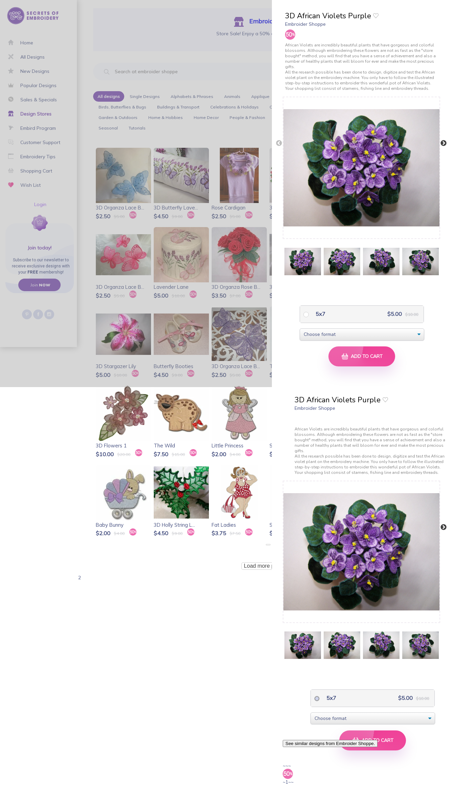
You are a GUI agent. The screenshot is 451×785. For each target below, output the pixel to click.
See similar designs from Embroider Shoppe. (330, 743)
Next (443, 143)
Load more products (268, 566)
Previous (279, 143)
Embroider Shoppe (305, 24)
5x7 (319, 314)
